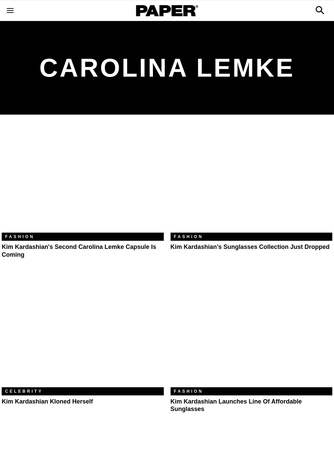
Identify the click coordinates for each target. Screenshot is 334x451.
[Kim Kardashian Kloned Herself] (83, 333)
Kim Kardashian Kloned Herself (47, 401)
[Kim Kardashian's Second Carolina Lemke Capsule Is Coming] (83, 179)
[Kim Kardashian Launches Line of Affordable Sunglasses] (252, 333)
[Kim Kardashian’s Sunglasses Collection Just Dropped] (252, 179)
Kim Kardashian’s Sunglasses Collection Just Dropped (250, 246)
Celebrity (24, 391)
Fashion (20, 236)
